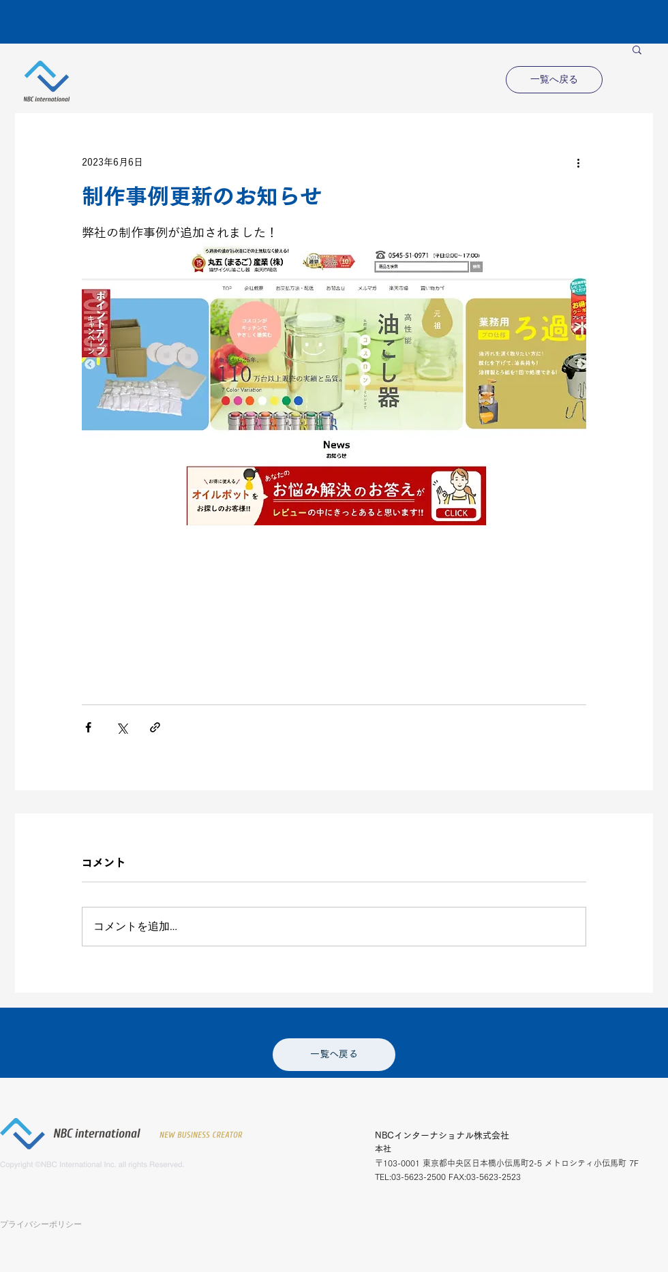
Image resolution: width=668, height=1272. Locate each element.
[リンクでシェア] (155, 727)
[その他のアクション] (578, 162)
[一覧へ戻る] (554, 79)
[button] (637, 49)
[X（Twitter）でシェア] (121, 727)
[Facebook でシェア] (88, 727)
